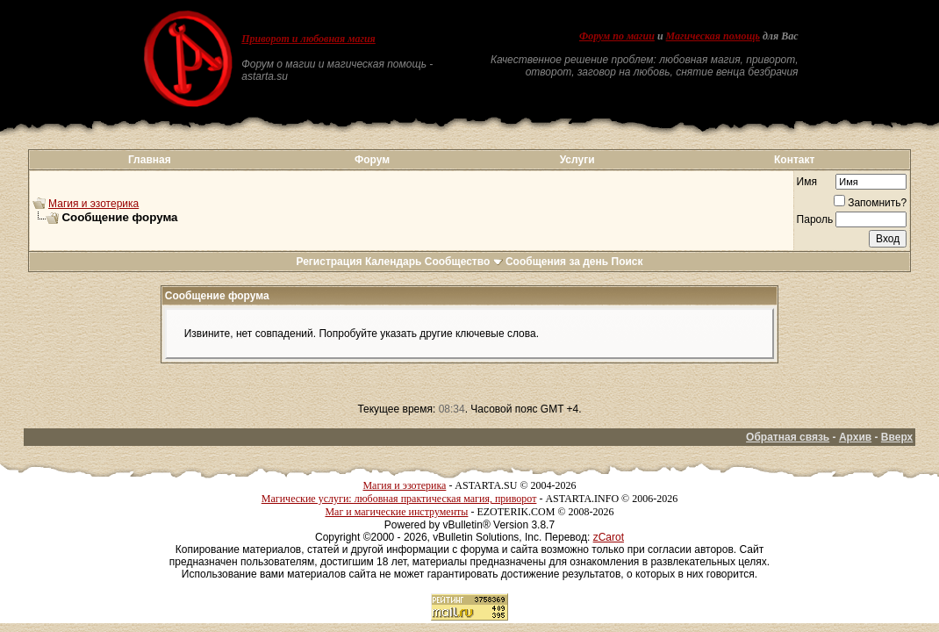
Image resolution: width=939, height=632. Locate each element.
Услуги (577, 160)
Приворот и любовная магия (308, 38)
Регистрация (329, 261)
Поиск (627, 261)
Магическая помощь (713, 36)
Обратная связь (787, 437)
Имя (807, 182)
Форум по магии (617, 36)
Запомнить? (870, 203)
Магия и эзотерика (93, 204)
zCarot (608, 537)
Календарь (393, 261)
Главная (149, 160)
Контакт (794, 160)
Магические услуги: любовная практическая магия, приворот (399, 498)
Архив (855, 437)
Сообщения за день (556, 261)
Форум (372, 160)
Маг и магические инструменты (396, 512)
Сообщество (464, 261)
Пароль (815, 219)
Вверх (897, 437)
